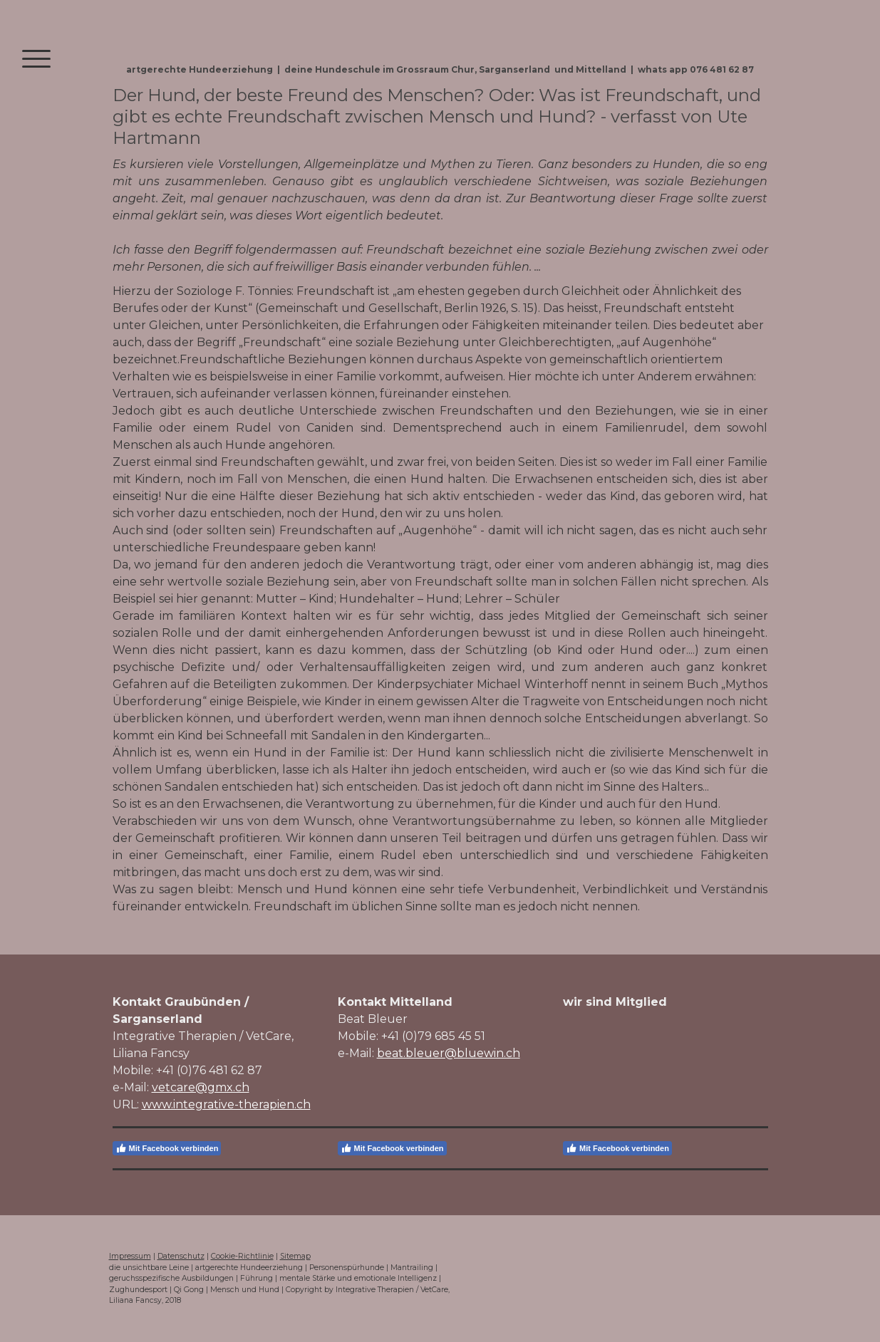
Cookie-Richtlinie (242, 1256)
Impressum (130, 1256)
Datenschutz (181, 1256)
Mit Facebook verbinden (167, 1148)
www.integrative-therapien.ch (226, 1104)
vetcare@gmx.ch (200, 1087)
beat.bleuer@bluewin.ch (448, 1053)
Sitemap (295, 1256)
